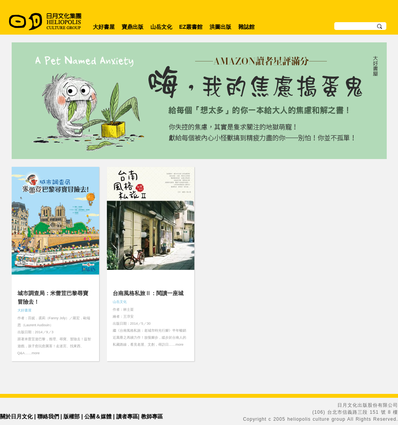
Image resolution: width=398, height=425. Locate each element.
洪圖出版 (220, 27)
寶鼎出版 (132, 27)
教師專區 (152, 416)
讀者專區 (127, 416)
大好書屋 (104, 27)
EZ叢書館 (190, 27)
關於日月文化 (16, 416)
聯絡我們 (48, 416)
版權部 (71, 416)
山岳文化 (161, 27)
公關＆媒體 (98, 416)
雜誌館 (246, 27)
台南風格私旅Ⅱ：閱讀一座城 (148, 293)
